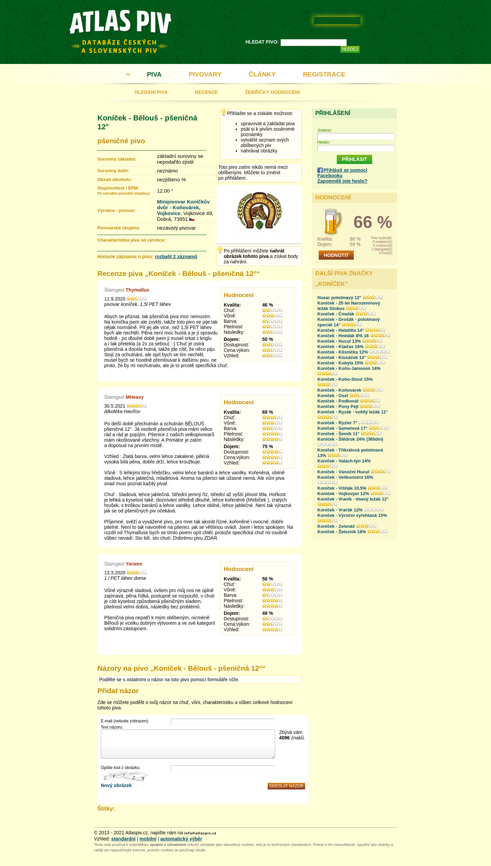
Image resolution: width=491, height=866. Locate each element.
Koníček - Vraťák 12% (340, 509)
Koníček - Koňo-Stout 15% (345, 379)
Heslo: (323, 142)
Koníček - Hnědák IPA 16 (343, 335)
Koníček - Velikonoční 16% (345, 477)
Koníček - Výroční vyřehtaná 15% (352, 515)
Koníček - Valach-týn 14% (344, 460)
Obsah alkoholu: (114, 179)
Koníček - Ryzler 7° (337, 422)
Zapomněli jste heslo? (342, 181)
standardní (123, 839)
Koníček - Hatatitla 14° (340, 330)
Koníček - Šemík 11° (338, 433)
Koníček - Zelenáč (336, 526)
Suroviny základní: (117, 159)
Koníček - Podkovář (338, 401)
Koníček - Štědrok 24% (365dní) (350, 439)
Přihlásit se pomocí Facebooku (342, 172)
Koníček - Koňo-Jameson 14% (349, 368)
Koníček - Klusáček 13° (341, 357)
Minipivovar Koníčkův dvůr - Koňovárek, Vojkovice (183, 207)
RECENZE (206, 92)
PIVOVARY (205, 74)
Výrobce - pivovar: (116, 210)
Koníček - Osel (332, 395)
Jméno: (324, 130)
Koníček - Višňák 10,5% (341, 488)
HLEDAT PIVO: (262, 42)
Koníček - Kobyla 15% (340, 362)
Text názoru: (112, 727)
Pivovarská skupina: (118, 227)
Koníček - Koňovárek (339, 390)
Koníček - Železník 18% (341, 531)
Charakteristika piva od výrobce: (131, 240)
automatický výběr (181, 839)
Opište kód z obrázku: (120, 767)
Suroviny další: (113, 170)
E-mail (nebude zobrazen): (125, 721)
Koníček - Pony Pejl (338, 406)
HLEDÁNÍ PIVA (151, 92)
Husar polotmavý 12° (339, 297)
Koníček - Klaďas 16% (340, 346)
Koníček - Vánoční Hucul (343, 471)
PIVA (154, 74)
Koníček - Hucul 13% (339, 341)
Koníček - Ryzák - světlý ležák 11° (352, 411)
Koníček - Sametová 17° (342, 428)
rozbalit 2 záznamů (176, 256)
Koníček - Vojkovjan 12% (343, 493)
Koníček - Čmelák (335, 313)
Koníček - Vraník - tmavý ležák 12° (353, 499)
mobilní (148, 839)
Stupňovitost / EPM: (123, 190)
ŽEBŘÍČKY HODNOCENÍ (272, 92)
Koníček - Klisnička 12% (342, 352)
